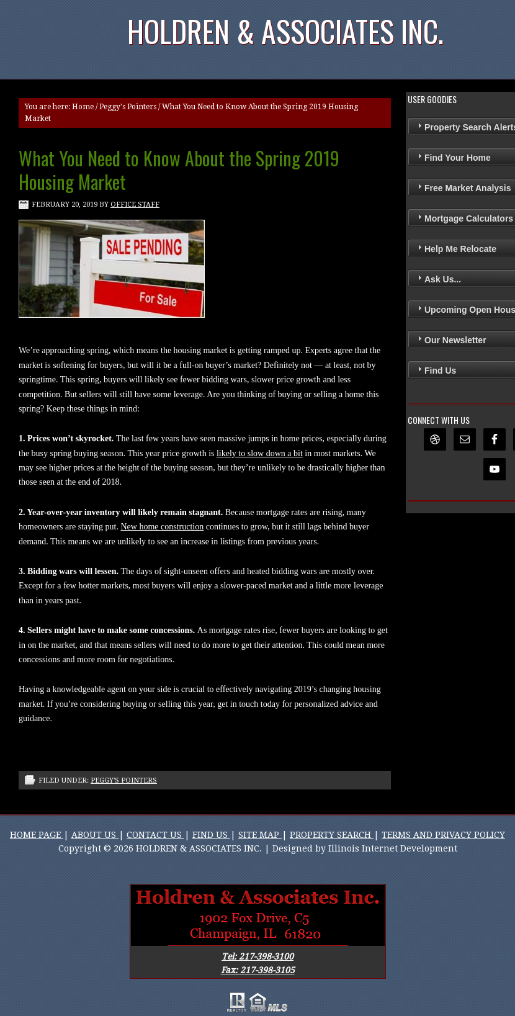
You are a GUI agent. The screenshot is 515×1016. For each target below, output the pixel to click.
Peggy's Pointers (127, 106)
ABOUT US (95, 835)
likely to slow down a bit (260, 453)
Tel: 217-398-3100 (257, 956)
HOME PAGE (36, 835)
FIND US (211, 835)
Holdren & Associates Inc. (285, 31)
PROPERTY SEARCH (332, 835)
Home (83, 106)
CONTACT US (155, 835)
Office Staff (134, 204)
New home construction (162, 526)
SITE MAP (260, 835)
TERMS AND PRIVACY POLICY (443, 835)
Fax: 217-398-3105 (258, 970)
